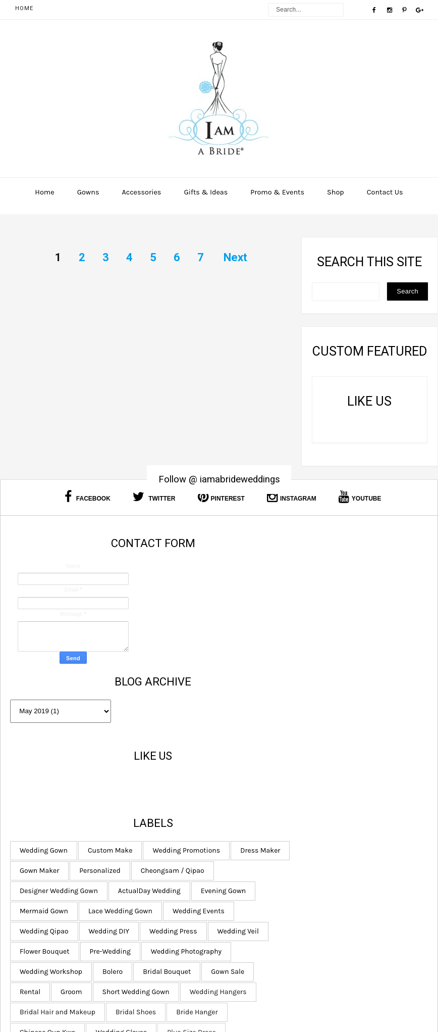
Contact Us (385, 192)
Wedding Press (315, 779)
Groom (282, 860)
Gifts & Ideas (206, 192)
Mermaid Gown (255, 738)
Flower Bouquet (256, 799)
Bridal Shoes (251, 900)
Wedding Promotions (265, 658)
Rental (241, 860)
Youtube (360, 496)
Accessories (141, 192)
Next (235, 257)
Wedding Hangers (259, 880)
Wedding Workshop (353, 819)
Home (24, 8)
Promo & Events (277, 192)
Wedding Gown (255, 637)
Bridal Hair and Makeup (346, 880)
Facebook (87, 496)
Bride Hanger (312, 900)
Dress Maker (338, 658)
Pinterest (221, 496)
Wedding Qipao (327, 759)
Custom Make (321, 637)
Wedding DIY (251, 779)
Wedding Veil (380, 779)
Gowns (88, 192)
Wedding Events (257, 759)
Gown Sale (356, 840)
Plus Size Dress (255, 941)
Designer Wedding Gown (354, 698)
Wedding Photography (266, 819)
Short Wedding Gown (346, 860)
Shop (335, 192)
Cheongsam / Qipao (263, 698)
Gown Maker (250, 678)
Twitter (154, 496)
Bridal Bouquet (295, 840)
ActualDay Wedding (262, 718)
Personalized (311, 678)
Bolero (241, 840)
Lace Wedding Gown (332, 738)
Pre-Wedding (321, 799)
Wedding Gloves (332, 920)
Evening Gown (336, 718)
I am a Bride (269, 1002)
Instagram (291, 496)
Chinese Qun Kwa (259, 920)
